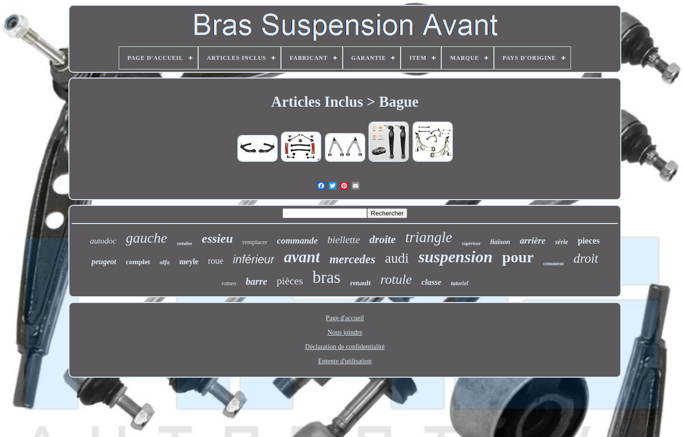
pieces (589, 241)
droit (585, 258)
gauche (147, 238)
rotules (184, 243)
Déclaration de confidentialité (344, 346)
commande (297, 240)
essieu (217, 239)
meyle (189, 262)
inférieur (254, 259)
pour (518, 257)
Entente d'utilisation (345, 361)
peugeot (103, 262)
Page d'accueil (345, 318)
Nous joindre (344, 332)
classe (431, 282)
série (561, 242)
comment (553, 263)
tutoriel (459, 283)
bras (326, 277)
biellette (343, 240)
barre (256, 281)
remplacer (255, 242)
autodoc (103, 241)
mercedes (352, 259)
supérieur (471, 243)
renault (360, 283)
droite (382, 240)
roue (216, 261)
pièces (290, 281)
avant (302, 257)
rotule (396, 279)
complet (138, 262)
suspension (455, 257)
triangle (428, 237)
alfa (165, 262)
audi (397, 258)
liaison (500, 242)
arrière (533, 240)
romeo (229, 283)
